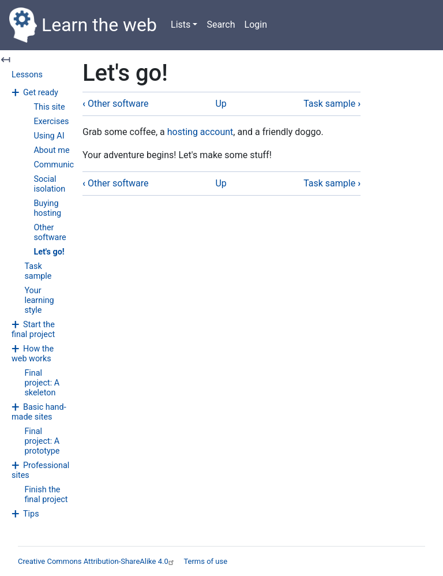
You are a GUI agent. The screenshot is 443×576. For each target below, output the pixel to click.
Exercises (51, 121)
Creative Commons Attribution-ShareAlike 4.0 (97, 561)
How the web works (33, 354)
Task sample (37, 271)
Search (221, 24)
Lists (180, 24)
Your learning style (39, 300)
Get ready (40, 93)
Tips (31, 514)
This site (49, 107)
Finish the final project (45, 494)
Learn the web (83, 25)
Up (220, 103)
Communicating (62, 165)
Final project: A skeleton (41, 383)
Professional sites (40, 470)
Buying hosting (47, 208)
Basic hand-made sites (39, 412)
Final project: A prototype (41, 441)
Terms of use (205, 561)
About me (51, 150)
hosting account (200, 131)
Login (256, 24)
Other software (49, 232)
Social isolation (49, 184)
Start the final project (33, 329)
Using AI (48, 136)
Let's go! (48, 252)
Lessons (27, 75)
